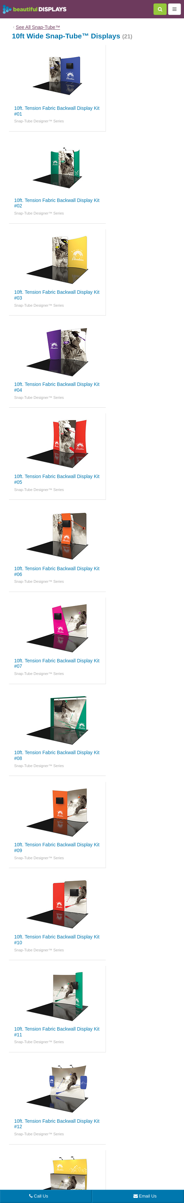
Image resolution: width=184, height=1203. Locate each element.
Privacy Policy (101, 1137)
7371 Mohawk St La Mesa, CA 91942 (63, 1166)
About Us (64, 1107)
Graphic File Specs (124, 1107)
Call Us (38, 1196)
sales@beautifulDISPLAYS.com (110, 1158)
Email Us (145, 1196)
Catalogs (155, 1107)
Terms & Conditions (134, 1137)
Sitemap (163, 1137)
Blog (44, 1107)
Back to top (92, 1066)
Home (26, 1107)
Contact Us (90, 1107)
